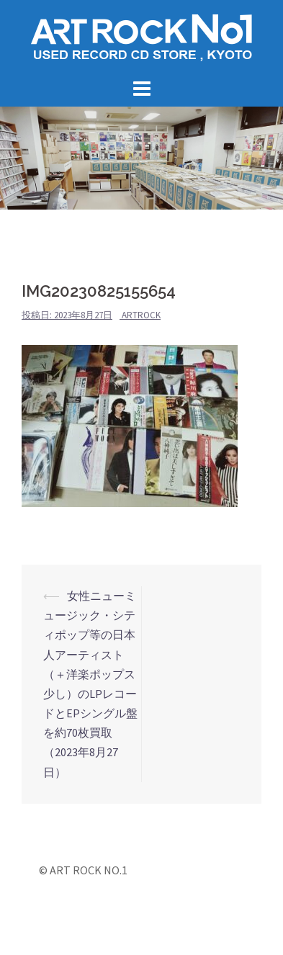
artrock (141, 315)
